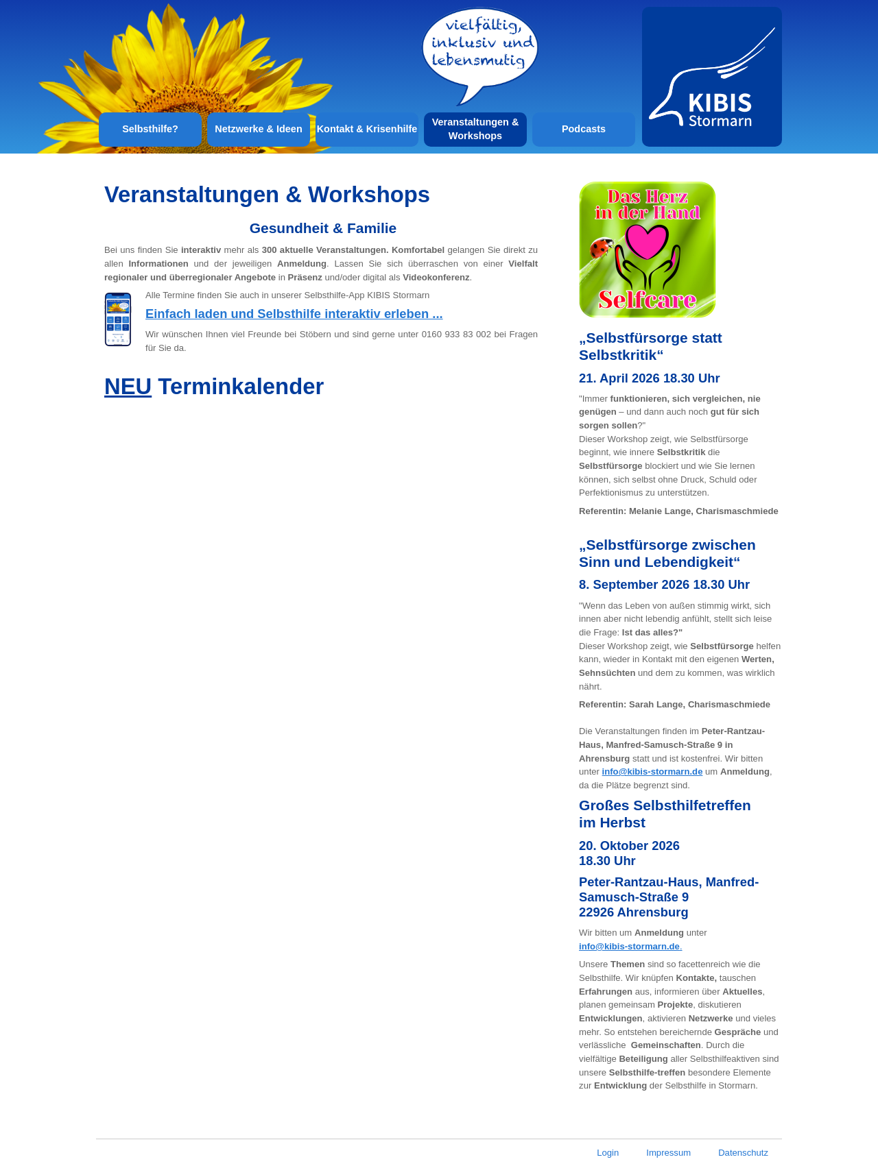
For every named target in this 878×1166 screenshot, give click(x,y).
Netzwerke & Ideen (258, 128)
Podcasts (584, 128)
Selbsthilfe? (150, 128)
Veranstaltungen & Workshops (475, 129)
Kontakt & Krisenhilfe (367, 128)
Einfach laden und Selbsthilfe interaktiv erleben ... (294, 313)
